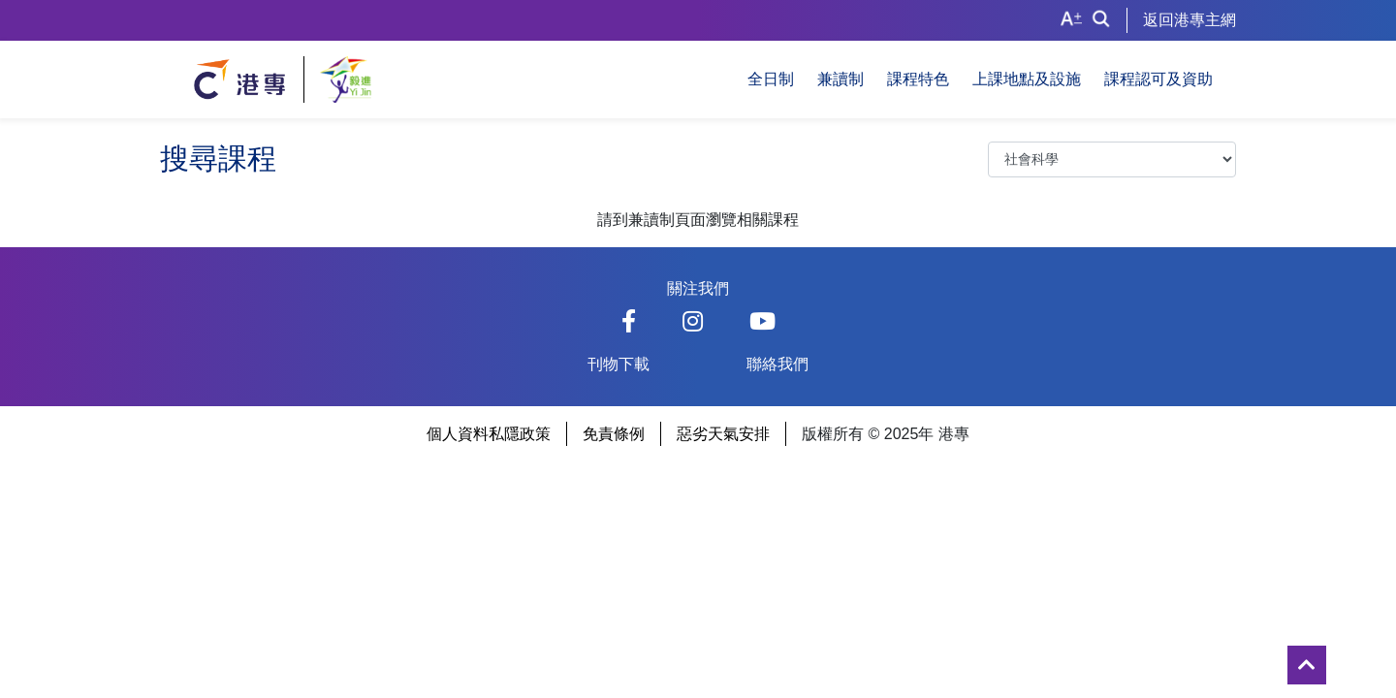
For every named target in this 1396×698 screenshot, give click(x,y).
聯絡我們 (777, 364)
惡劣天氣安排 (723, 434)
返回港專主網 (1189, 20)
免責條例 (614, 434)
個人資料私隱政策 (489, 434)
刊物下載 (618, 364)
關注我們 (698, 288)
